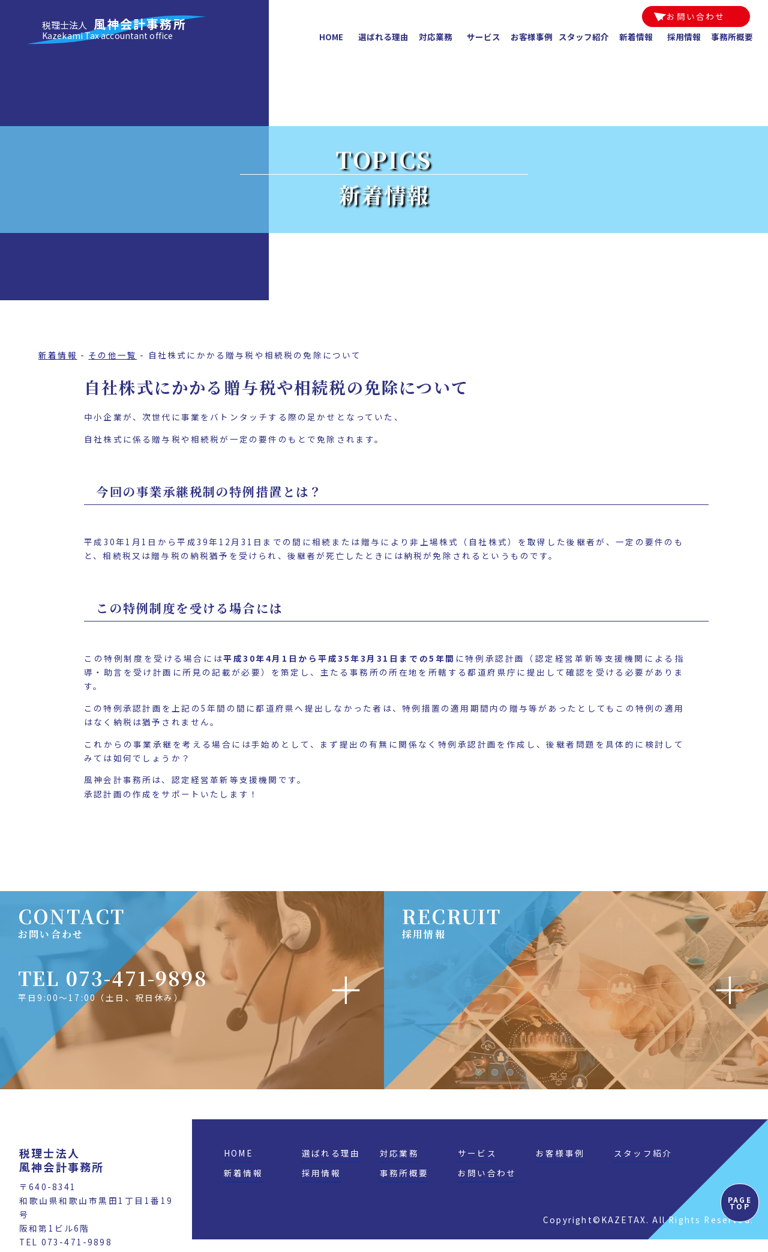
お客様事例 (532, 37)
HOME (331, 37)
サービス (483, 37)
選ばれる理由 (383, 37)
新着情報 (636, 37)
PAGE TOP (740, 1202)
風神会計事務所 (114, 29)
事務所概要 (732, 37)
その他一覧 (112, 355)
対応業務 (435, 37)
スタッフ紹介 (584, 37)
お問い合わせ (696, 16)
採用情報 (684, 37)
